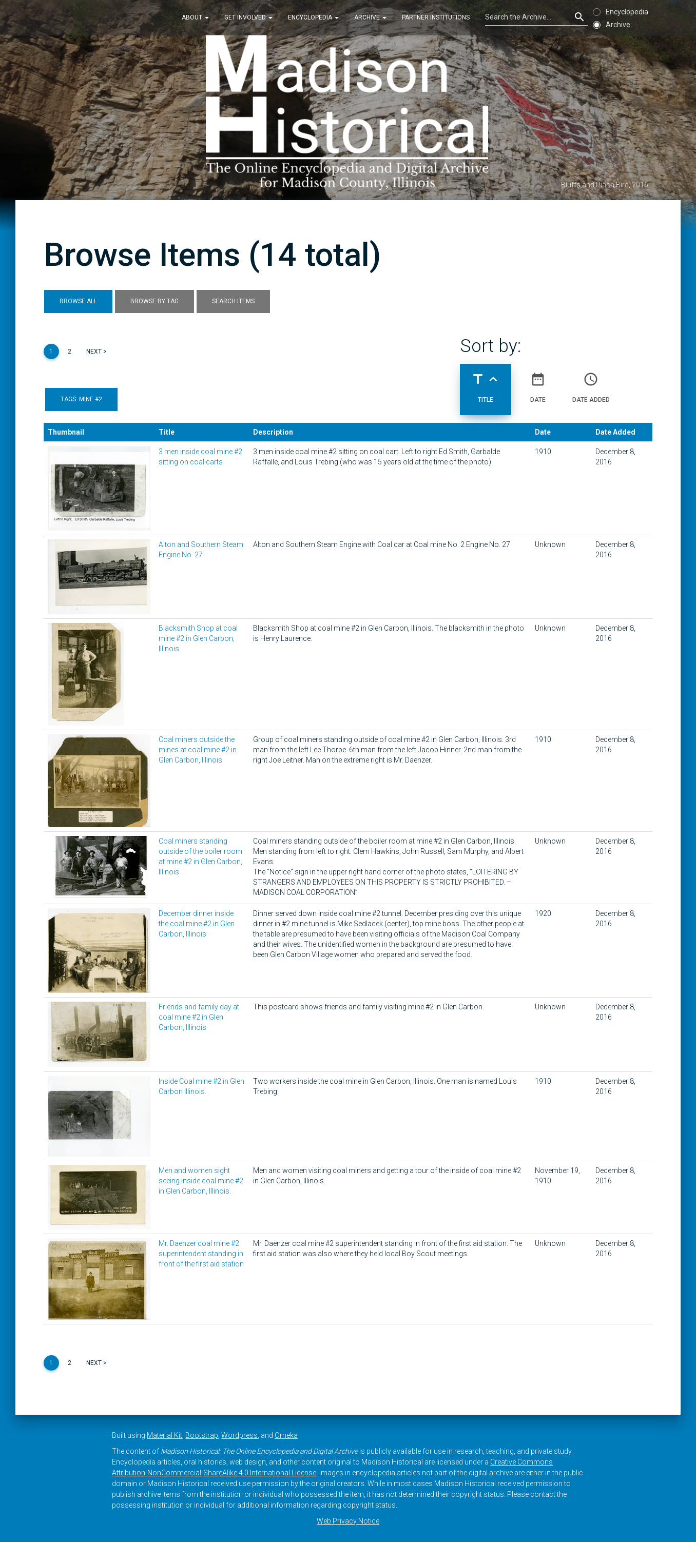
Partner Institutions (436, 17)
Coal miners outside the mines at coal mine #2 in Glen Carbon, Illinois (198, 749)
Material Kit (164, 1435)
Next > (96, 351)
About (195, 17)
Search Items (233, 301)
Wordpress (239, 1435)
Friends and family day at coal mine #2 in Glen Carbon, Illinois (199, 1017)
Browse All (78, 301)
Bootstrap (201, 1435)
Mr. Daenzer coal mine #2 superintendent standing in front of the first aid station (201, 1253)
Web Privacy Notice (348, 1521)
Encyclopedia (313, 17)
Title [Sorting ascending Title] (485, 383)
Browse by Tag (154, 301)
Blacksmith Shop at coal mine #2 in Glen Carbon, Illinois (198, 638)
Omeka (286, 1435)
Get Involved (248, 17)
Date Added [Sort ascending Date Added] (591, 383)
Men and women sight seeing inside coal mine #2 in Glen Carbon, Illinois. (201, 1180)
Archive (370, 17)
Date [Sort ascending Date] (538, 383)
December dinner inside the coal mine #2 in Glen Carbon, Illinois (197, 923)
